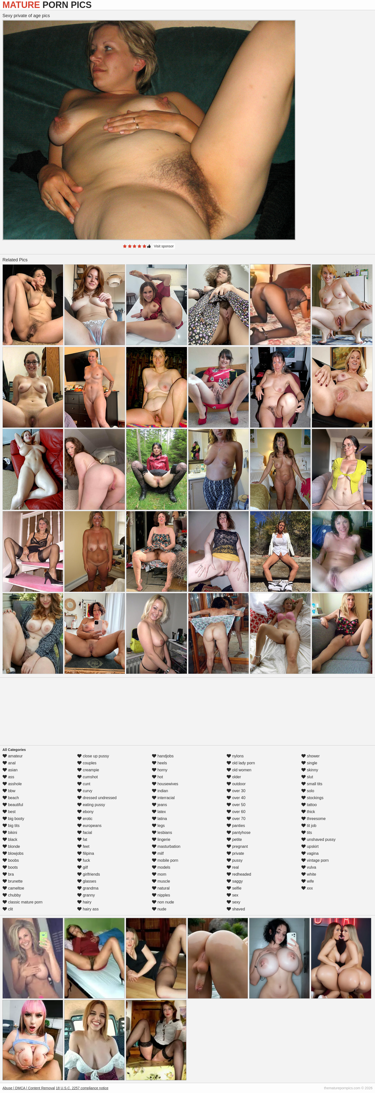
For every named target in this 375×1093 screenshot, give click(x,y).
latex (159, 812)
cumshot (87, 777)
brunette (12, 881)
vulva (308, 867)
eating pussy (91, 805)
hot (157, 777)
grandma (88, 888)
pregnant (237, 846)
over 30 (236, 791)
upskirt (310, 846)
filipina (85, 853)
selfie (234, 888)
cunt (83, 784)
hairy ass (88, 909)
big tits (11, 825)
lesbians (162, 832)
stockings (312, 798)
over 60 (236, 812)
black (9, 839)
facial (84, 832)
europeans (89, 825)
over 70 (236, 819)
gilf (82, 867)
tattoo (309, 805)
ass (8, 777)
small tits (311, 784)
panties (236, 825)
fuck (83, 860)
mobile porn (165, 860)
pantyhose (238, 832)
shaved (236, 909)
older (234, 777)
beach (10, 798)
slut (307, 777)
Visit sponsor (164, 246)
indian (160, 791)
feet (83, 846)
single (309, 763)
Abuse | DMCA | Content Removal (28, 1088)
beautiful (12, 805)
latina (159, 819)
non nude (163, 902)
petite (234, 839)
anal (9, 763)
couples (87, 763)
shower (310, 756)
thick (308, 812)
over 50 (236, 805)
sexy (233, 902)
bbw (8, 791)
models (161, 867)
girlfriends (88, 874)
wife (307, 881)
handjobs (162, 756)
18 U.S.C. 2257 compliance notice (82, 1088)
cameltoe (13, 888)
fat (82, 839)
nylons (235, 756)
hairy (84, 902)
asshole (12, 784)
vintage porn (315, 860)
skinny (309, 770)
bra (8, 874)
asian (10, 770)
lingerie (161, 839)
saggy (235, 881)
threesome (313, 819)
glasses (86, 881)
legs (158, 825)
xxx (307, 888)
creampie (88, 770)
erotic (85, 819)
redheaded (239, 874)
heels (159, 763)
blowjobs (13, 853)
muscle (161, 881)
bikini (9, 832)
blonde (11, 846)
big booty (13, 819)
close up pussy (93, 756)
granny (86, 895)
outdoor (236, 784)
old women (239, 770)
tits (306, 832)
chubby (11, 895)
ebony (85, 812)
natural (161, 888)
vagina (310, 853)
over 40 (236, 798)
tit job (308, 825)
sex (232, 895)
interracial (163, 798)
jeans (159, 805)
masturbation (166, 846)
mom (159, 874)
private (235, 853)
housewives (165, 784)
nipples (161, 895)
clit (7, 909)
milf (158, 853)
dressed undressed (97, 798)
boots (10, 867)
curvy (84, 791)
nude (159, 909)
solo (307, 791)
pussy (234, 860)
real (233, 867)
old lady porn (241, 763)
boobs (10, 860)
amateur (12, 756)
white (308, 874)
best (9, 812)
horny (159, 770)
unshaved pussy (318, 839)
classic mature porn (22, 902)
